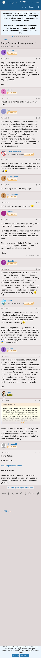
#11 (39, 400)
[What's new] (38, 7)
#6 (39, 202)
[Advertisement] (20, 579)
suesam (5, 46)
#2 (39, 98)
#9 (39, 309)
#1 (39, 59)
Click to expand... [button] (20, 422)
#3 (39, 118)
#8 (39, 269)
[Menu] (3, 7)
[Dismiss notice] (38, 13)
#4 (39, 160)
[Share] (36, 59)
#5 (39, 185)
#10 (39, 356)
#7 (39, 220)
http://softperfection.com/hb (11, 466)
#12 (39, 452)
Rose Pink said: (7, 405)
